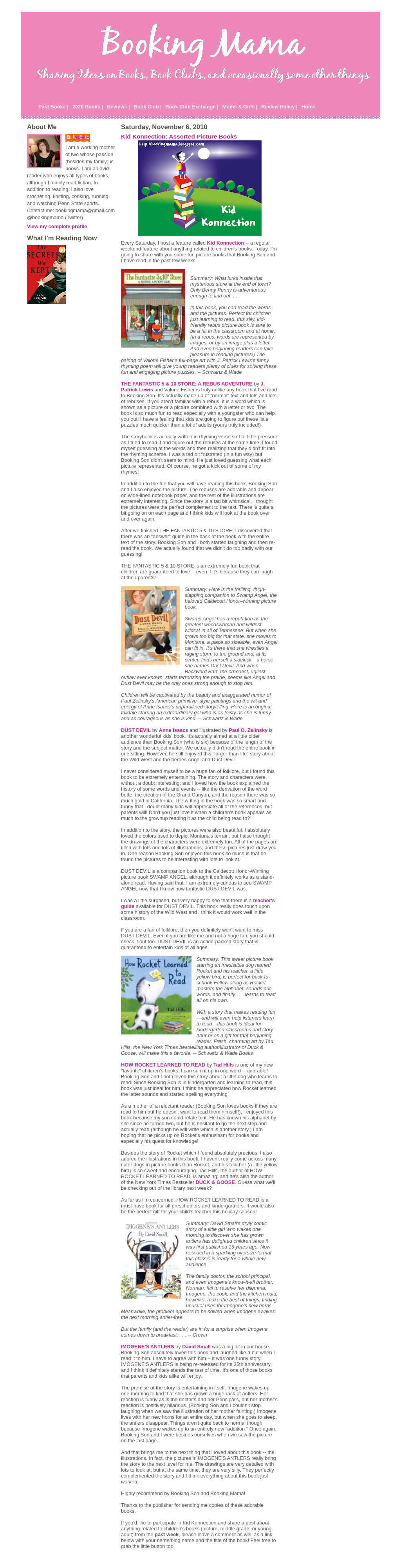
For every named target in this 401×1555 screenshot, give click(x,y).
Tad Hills (223, 1065)
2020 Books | (87, 107)
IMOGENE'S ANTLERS (147, 1347)
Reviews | (118, 107)
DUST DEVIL (136, 730)
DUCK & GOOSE (215, 1182)
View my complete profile (57, 226)
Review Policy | (279, 107)
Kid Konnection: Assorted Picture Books (179, 136)
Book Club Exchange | (192, 107)
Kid (225, 243)
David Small (196, 1347)
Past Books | (53, 107)
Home (309, 107)
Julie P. (81, 137)
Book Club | (147, 107)
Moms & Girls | (240, 107)
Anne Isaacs (173, 730)
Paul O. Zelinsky (248, 730)
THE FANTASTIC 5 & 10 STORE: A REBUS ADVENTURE (187, 384)
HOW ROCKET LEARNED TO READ (163, 1065)
